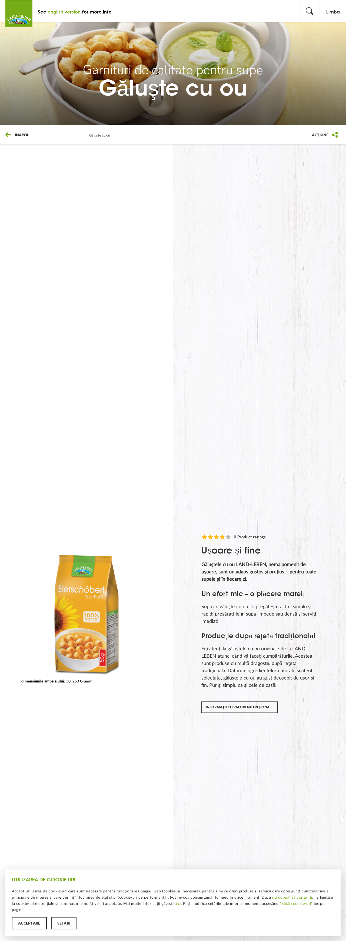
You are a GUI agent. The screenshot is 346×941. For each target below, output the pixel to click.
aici (178, 903)
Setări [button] (64, 923)
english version (64, 12)
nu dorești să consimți (292, 897)
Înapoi (16, 135)
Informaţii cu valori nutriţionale (239, 707)
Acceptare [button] (29, 923)
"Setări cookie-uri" (296, 903)
